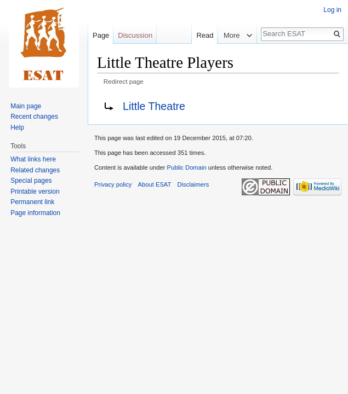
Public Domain (186, 167)
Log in (332, 10)
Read (196, 35)
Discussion (135, 35)
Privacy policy (113, 184)
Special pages (31, 180)
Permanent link (32, 202)
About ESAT (155, 184)
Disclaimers (193, 184)
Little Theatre (154, 106)
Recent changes (34, 116)
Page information (35, 213)
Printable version (34, 191)
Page (101, 35)
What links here (33, 159)
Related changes (35, 170)
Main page (25, 106)
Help (17, 127)
